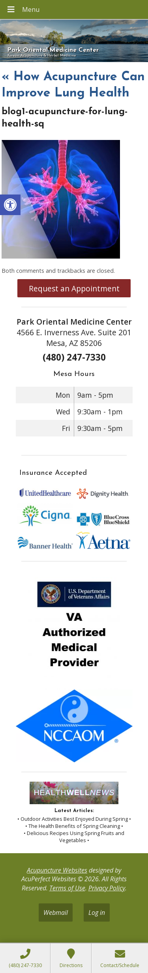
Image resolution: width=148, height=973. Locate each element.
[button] (10, 205)
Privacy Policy (106, 888)
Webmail (55, 912)
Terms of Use (67, 888)
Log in (96, 912)
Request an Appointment (74, 288)
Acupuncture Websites (57, 870)
